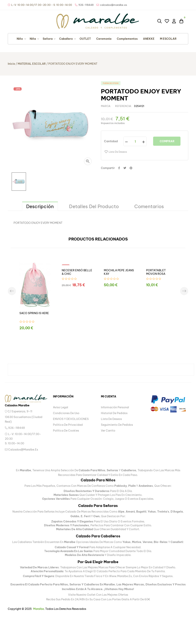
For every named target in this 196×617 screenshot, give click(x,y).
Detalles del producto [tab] (94, 206)
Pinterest (131, 168)
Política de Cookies (66, 430)
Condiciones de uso (66, 413)
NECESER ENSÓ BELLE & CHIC (77, 272)
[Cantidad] (135, 141)
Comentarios (149, 206)
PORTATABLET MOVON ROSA (156, 272)
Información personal (115, 407)
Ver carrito (108, 430)
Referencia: (123, 106)
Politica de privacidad (68, 425)
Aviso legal (60, 407)
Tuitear (124, 168)
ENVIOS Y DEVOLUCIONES (71, 419)
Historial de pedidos (114, 413)
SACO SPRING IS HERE (34, 313)
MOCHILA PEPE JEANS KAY (119, 272)
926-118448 (15, 428)
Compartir (119, 168)
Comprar (166, 141)
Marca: (106, 106)
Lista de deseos (111, 419)
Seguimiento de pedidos (117, 425)
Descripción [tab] (40, 206)
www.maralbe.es (120, 576)
